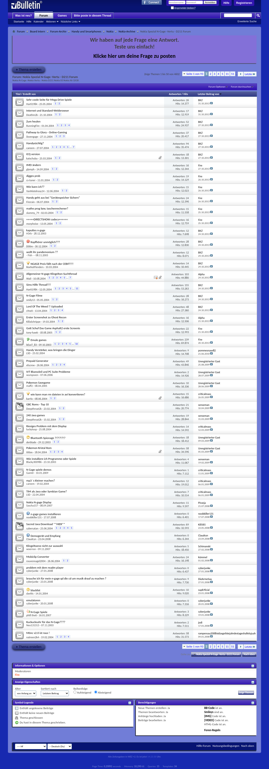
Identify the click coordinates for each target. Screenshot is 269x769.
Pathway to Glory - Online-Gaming (46, 132)
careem (30, 148)
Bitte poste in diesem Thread (92, 15)
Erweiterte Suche (247, 21)
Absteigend (102, 692)
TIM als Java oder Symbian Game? (46, 491)
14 (187, 263)
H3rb (29, 233)
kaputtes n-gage (35, 230)
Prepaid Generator (37, 361)
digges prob (33, 176)
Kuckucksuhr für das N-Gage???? (45, 622)
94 (187, 143)
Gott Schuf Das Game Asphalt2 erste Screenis (53, 328)
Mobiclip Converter (37, 556)
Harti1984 (31, 104)
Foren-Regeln (212, 730)
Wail (28, 278)
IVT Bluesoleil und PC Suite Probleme (48, 371)
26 (187, 100)
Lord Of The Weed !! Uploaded (44, 306)
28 (187, 241)
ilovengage (32, 136)
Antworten (175, 94)
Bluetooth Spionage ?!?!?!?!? (48, 438)
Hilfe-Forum (203, 745)
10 (187, 383)
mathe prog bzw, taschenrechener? (47, 208)
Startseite (19, 21)
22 (187, 328)
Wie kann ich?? (35, 186)
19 (187, 176)
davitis (29, 593)
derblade (31, 442)
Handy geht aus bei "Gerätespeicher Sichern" (53, 197)
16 (187, 165)
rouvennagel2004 (36, 561)
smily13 (30, 300)
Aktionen (51, 21)
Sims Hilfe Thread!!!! (38, 284)
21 (187, 404)
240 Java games (35, 415)
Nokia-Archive (127, 31)
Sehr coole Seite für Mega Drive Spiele (49, 99)
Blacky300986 (33, 462)
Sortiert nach (48, 688)
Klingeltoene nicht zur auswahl (44, 546)
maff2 (29, 385)
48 (187, 307)
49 (187, 361)
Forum (43, 15)
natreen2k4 (32, 637)
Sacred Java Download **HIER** (45, 524)
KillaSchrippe (33, 321)
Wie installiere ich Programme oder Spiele (51, 458)
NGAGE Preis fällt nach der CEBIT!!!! (52, 263)
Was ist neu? (23, 15)
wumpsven (32, 375)
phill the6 (31, 615)
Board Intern (37, 31)
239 (187, 339)
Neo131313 (32, 625)
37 (187, 132)
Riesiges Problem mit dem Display (46, 426)
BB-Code (209, 708)
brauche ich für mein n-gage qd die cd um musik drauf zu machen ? (66, 578)
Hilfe (226, 3)
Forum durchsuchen (241, 86)
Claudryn (31, 539)
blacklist (35, 590)
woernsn (31, 549)
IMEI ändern (33, 165)
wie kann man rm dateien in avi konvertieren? (58, 394)
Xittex (29, 452)
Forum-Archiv (58, 31)
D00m (29, 246)
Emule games (38, 340)
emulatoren (33, 600)
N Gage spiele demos (38, 469)
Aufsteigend (82, 692)
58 (187, 448)
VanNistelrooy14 (35, 191)
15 (187, 187)
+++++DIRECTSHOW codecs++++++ (47, 219)
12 (187, 230)
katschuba (31, 158)
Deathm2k (32, 115)
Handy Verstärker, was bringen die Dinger (50, 350)
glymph (30, 169)
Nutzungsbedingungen (226, 745)
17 (187, 111)
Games (62, 15)
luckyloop (31, 429)
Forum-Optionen (216, 86)
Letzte (250, 74)
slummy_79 (32, 212)
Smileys (208, 712)
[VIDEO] (209, 720)
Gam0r (30, 473)
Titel (18, 94)
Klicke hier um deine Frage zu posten (134, 56)
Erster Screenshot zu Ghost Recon (46, 317)
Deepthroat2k (33, 408)
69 (187, 524)
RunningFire (32, 125)
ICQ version (33, 154)
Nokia (110, 31)
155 (187, 285)
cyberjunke (32, 570)
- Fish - (30, 255)
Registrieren (244, 3)
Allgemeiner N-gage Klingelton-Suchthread (51, 273)
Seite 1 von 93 (195, 73)
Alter (18, 688)
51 (232, 73)
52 (187, 122)
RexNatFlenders (35, 267)
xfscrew (30, 365)
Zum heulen (33, 121)
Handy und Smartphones (86, 31)
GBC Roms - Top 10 (37, 404)
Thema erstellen (28, 69)
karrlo (29, 398)
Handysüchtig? (35, 143)
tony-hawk (32, 332)
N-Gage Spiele (39, 612)
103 (187, 274)
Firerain (30, 202)
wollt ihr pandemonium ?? (42, 252)
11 (227, 73)
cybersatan (32, 528)
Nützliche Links (69, 21)
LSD (28, 353)
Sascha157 (32, 505)
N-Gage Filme (34, 295)
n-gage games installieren (46, 514)
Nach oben (249, 654)
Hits (186, 94)
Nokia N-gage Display (38, 502)
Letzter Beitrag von (210, 94)
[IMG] (207, 716)
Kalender (39, 21)
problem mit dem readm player (45, 567)
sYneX (29, 310)
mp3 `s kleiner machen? (40, 480)
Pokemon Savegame (38, 382)
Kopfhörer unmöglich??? (45, 242)
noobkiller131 (33, 517)
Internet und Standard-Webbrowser (47, 110)
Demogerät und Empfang (46, 536)
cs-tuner (30, 180)
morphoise (32, 223)
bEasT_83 (31, 344)
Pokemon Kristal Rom (39, 448)
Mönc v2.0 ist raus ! (38, 633)
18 (187, 154)
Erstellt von (29, 94)
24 (187, 198)
